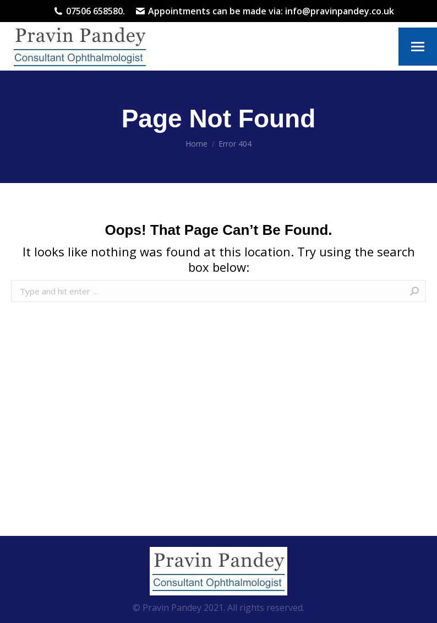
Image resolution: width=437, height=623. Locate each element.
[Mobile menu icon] (417, 47)
